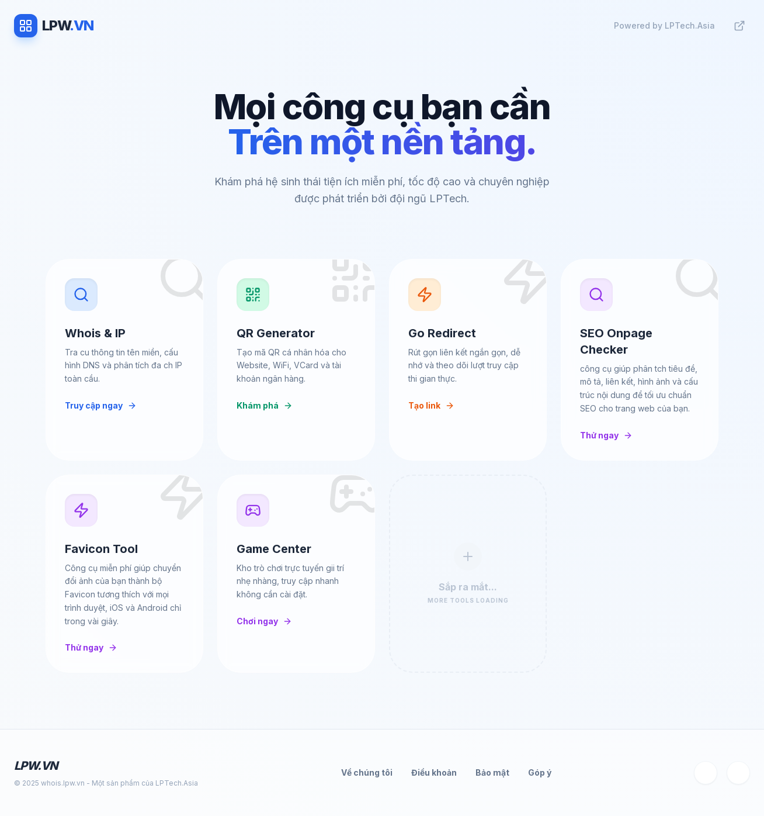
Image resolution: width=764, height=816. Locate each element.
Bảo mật (492, 772)
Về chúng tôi (367, 772)
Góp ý (539, 772)
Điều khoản (434, 772)
